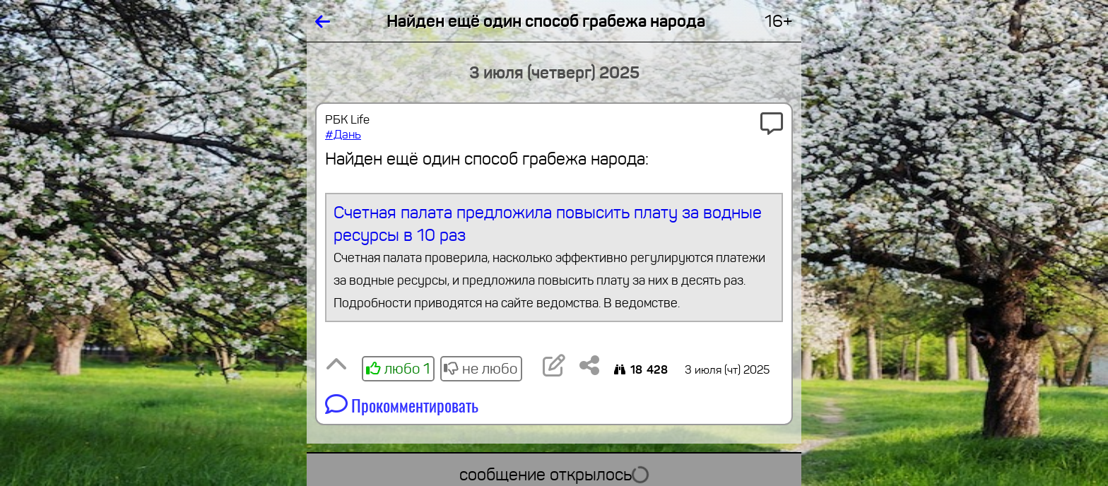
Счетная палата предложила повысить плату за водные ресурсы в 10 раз (554, 258)
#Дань (343, 134)
